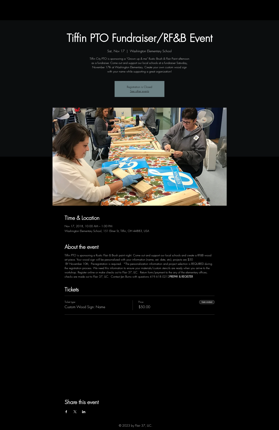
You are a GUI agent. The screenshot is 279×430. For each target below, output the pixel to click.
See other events (139, 91)
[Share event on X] (75, 411)
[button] (61, 16)
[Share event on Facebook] (66, 411)
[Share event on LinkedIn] (83, 411)
